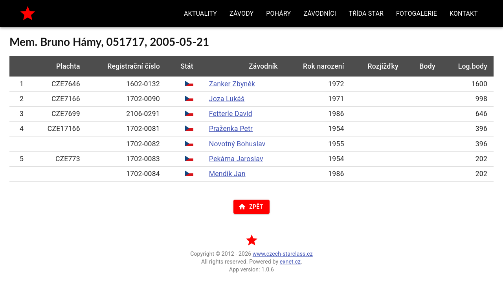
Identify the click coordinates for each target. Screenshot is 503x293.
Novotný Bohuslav (237, 144)
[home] (27, 13)
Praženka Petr (231, 129)
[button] (200, 13)
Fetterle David (230, 114)
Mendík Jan (227, 174)
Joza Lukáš (227, 99)
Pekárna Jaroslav (236, 159)
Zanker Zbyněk (232, 84)
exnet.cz (290, 261)
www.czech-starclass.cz (283, 254)
